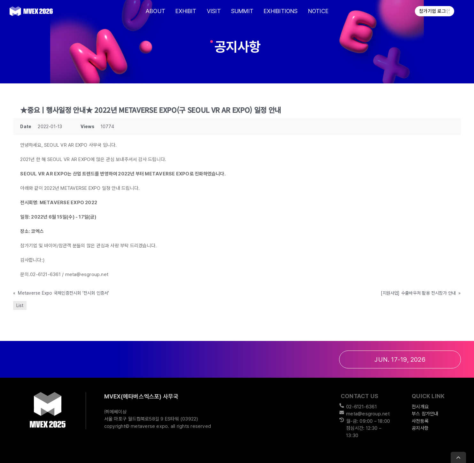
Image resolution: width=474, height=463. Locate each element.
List (19, 305)
